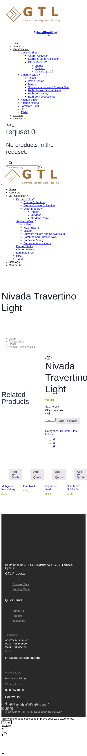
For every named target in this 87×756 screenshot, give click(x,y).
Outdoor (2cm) (44, 71)
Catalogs (18, 115)
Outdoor (40, 68)
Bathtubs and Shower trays (44, 90)
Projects (17, 615)
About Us (18, 46)
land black (29, 486)
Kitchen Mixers (30, 102)
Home (16, 43)
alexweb (57, 711)
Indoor (39, 65)
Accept (6, 722)
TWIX (24, 112)
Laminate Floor (30, 105)
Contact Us (19, 118)
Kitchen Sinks (29, 99)
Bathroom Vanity (38, 93)
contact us (18, 620)
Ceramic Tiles (30, 52)
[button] (10, 126)
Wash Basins (36, 80)
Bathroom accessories (41, 96)
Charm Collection (38, 55)
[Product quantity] (50, 420)
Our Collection (22, 49)
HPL (23, 109)
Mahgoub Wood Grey (8, 487)
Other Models (37, 62)
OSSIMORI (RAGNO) (73, 487)
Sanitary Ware (31, 74)
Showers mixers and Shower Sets (48, 87)
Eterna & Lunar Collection (43, 58)
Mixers (32, 84)
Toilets (32, 77)
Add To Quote (15, 474)
